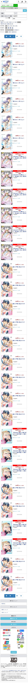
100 (11, 25)
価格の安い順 (3, 23)
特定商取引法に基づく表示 (14, 670)
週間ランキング (5, 609)
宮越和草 (15, 48)
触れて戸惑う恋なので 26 (19, 340)
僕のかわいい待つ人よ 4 (18, 82)
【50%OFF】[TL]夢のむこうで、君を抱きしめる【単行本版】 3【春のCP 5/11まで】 (19, 213)
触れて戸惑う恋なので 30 (19, 267)
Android (14, 32)
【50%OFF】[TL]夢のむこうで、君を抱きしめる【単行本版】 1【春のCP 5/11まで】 (19, 250)
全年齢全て (16, 29)
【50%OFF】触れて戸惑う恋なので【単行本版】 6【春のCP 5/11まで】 (19, 434)
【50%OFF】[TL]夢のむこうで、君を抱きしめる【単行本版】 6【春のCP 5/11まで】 (19, 158)
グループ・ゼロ (17, 51)
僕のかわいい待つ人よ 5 (18, 64)
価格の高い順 (10, 23)
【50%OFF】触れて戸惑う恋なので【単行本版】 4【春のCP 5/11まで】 (19, 471)
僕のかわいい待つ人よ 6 (18, 46)
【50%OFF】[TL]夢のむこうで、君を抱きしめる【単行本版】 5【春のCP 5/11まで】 (19, 176)
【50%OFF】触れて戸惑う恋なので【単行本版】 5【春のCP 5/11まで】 (19, 452)
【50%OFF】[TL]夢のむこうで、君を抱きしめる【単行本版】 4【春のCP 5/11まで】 (19, 195)
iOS (10, 32)
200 (13, 25)
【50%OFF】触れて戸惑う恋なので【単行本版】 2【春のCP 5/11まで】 (19, 544)
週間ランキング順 (4, 22)
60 (8, 25)
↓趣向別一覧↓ (13, 618)
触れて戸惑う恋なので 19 (19, 561)
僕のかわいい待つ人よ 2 (18, 119)
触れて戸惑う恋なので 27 (19, 322)
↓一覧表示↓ (13, 624)
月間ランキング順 (12, 22)
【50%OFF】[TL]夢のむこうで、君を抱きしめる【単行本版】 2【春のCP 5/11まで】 (19, 231)
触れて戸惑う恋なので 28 (19, 303)
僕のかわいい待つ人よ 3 (18, 101)
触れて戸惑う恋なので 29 (19, 285)
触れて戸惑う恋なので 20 (19, 506)
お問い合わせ (23, 670)
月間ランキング (5, 612)
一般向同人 (3, 5)
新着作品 (3, 603)
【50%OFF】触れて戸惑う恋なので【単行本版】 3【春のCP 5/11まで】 (19, 526)
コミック (15, 5)
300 (16, 25)
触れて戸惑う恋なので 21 (19, 487)
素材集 (8, 5)
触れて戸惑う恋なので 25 (19, 359)
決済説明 (14, 652)
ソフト (11, 5)
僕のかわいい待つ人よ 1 (18, 138)
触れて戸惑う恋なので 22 (19, 414)
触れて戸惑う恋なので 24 (19, 377)
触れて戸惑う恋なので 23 (19, 395)
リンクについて (5, 670)
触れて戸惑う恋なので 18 (19, 579)
